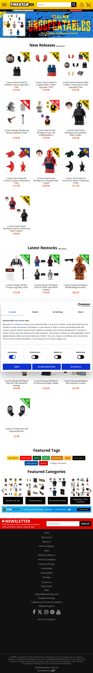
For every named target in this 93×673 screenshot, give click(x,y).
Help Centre (46, 586)
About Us (46, 541)
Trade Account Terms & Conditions (46, 601)
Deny (17, 367)
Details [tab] (35, 312)
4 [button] (45, 35)
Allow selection (46, 367)
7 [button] (51, 35)
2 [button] (41, 35)
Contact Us (46, 582)
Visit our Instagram (46, 619)
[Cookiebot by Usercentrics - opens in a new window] (79, 305)
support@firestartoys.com (46, 594)
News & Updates (46, 546)
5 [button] (47, 35)
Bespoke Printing (46, 597)
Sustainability (46, 572)
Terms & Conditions (47, 559)
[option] (46, 25)
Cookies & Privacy (46, 563)
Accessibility (46, 568)
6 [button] (49, 35)
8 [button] (53, 35)
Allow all (76, 367)
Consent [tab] (12, 312)
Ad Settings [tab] (58, 312)
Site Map (46, 577)
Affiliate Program (46, 605)
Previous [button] (2, 25)
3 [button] (43, 35)
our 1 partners (16, 324)
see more (60, 46)
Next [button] (91, 25)
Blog (46, 550)
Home (46, 532)
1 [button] (39, 35)
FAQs (46, 590)
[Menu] (4, 4)
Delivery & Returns (46, 554)
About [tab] (80, 312)
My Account (46, 537)
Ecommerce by (47, 670)
